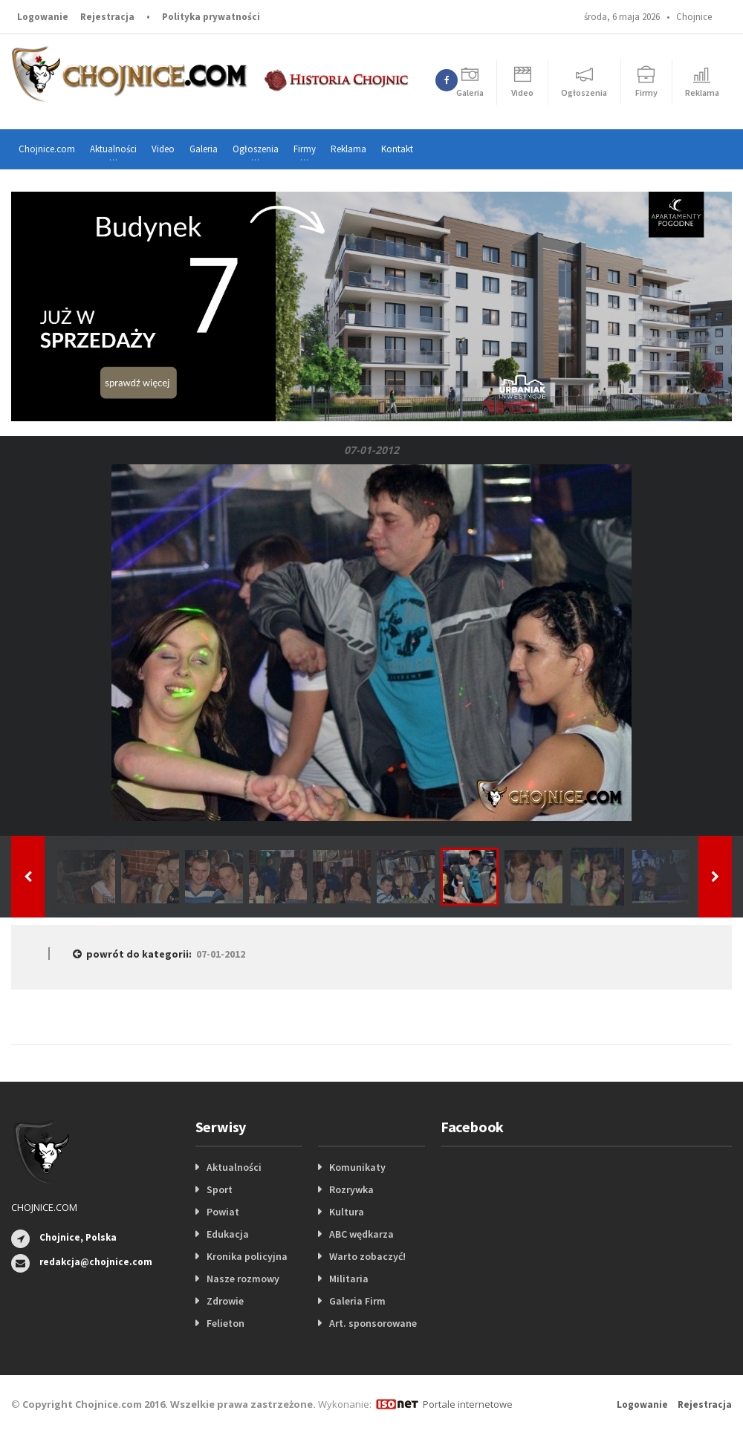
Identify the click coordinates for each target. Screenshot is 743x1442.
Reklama (348, 149)
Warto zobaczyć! (367, 1256)
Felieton (225, 1323)
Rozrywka (351, 1189)
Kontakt (397, 149)
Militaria (349, 1278)
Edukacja (228, 1234)
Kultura (346, 1211)
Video (163, 149)
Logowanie (42, 16)
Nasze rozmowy (243, 1278)
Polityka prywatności (211, 16)
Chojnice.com (47, 149)
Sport (220, 1189)
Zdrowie (225, 1301)
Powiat (223, 1211)
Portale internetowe (468, 1404)
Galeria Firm (357, 1301)
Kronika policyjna (247, 1256)
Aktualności (234, 1167)
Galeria (203, 149)
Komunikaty (357, 1167)
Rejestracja (107, 16)
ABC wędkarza (361, 1234)
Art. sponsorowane (373, 1323)
